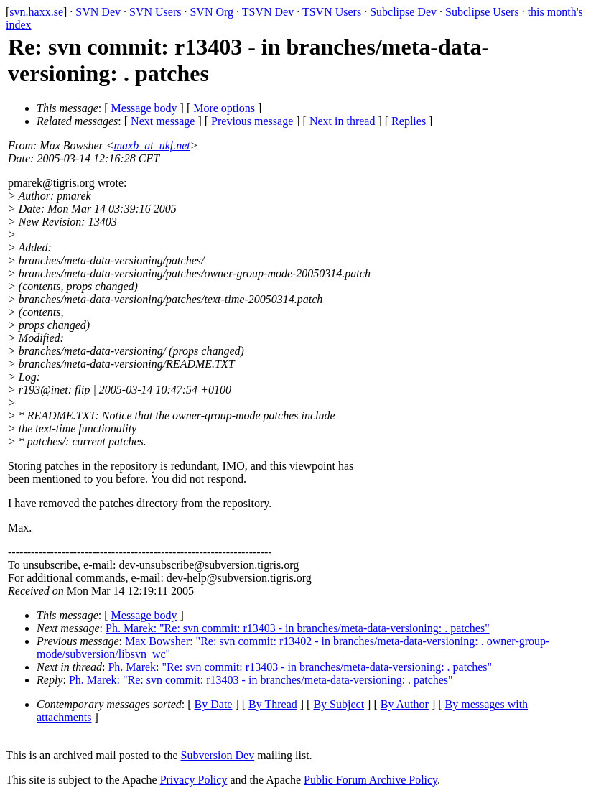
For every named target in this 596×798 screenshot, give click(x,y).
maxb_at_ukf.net (152, 145)
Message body (144, 108)
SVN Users (155, 12)
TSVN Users (331, 12)
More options (224, 108)
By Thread (272, 704)
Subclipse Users (482, 12)
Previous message (252, 121)
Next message (163, 121)
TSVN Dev (268, 12)
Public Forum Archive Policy (370, 780)
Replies (408, 121)
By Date (214, 704)
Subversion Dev (218, 755)
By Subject (338, 704)
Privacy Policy (194, 780)
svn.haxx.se (36, 12)
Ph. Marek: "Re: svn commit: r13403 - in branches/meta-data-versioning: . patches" (298, 628)
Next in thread (342, 121)
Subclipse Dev (403, 12)
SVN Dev (98, 12)
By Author (405, 704)
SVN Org (211, 12)
